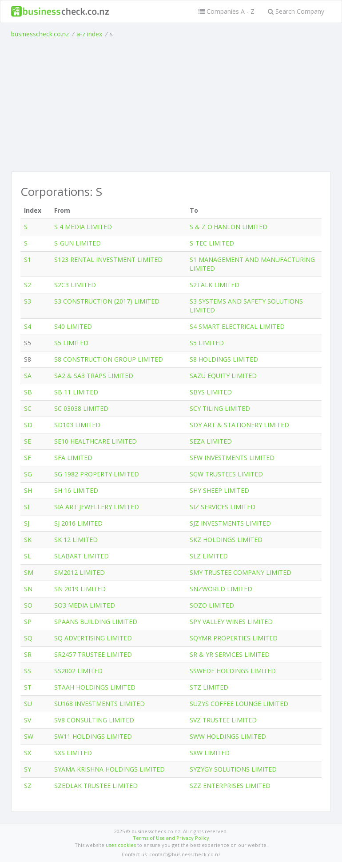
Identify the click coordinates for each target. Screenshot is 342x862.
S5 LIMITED (71, 343)
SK (28, 539)
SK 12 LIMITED (76, 539)
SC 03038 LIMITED (81, 408)
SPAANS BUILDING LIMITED (95, 621)
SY (27, 769)
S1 (27, 259)
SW (28, 736)
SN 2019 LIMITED (80, 589)
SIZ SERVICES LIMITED (222, 507)
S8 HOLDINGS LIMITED (224, 359)
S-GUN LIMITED (77, 243)
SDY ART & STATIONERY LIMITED (239, 425)
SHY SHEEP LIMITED (219, 490)
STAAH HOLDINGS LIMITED (94, 687)
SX (27, 753)
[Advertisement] (171, 105)
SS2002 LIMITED (78, 671)
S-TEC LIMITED (212, 243)
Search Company (296, 11)
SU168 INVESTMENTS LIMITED (99, 703)
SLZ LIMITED (209, 556)
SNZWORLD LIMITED (221, 589)
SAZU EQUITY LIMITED (223, 375)
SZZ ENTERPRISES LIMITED (230, 785)
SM (28, 572)
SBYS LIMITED (211, 392)
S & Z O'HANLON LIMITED (228, 226)
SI (26, 507)
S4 (27, 326)
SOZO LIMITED (212, 605)
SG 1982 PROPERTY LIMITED (96, 474)
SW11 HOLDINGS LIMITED (93, 736)
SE (27, 441)
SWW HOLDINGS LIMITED (228, 736)
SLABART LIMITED (81, 556)
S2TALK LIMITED (214, 285)
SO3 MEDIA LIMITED (84, 605)
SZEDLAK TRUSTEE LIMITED (96, 785)
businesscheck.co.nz (40, 34)
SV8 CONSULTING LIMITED (94, 720)
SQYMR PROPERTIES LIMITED (234, 638)
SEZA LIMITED (211, 441)
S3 (27, 301)
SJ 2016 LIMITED (78, 523)
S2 (27, 285)
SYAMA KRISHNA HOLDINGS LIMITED (109, 769)
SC (28, 408)
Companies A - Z (227, 11)
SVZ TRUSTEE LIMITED (223, 720)
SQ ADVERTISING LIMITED (93, 638)
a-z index (89, 34)
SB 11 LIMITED (76, 392)
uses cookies (121, 845)
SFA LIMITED (73, 457)
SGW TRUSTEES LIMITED (226, 474)
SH (28, 490)
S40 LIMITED (73, 326)
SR (28, 654)
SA (28, 375)
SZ (28, 785)
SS (27, 671)
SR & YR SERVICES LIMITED (230, 654)
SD (28, 425)
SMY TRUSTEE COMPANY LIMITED (240, 572)
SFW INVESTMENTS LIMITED (232, 457)
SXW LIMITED (210, 753)
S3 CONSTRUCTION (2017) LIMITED (106, 301)
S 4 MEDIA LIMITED (83, 226)
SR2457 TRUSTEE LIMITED (93, 654)
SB (28, 392)
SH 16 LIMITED (76, 490)
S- (27, 243)
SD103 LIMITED (77, 425)
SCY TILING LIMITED (220, 408)
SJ (26, 523)
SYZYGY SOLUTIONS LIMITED (233, 769)
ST (28, 687)
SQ (28, 638)
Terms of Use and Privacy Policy (171, 838)
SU (28, 703)
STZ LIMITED (209, 687)
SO (28, 605)
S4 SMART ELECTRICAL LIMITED (237, 326)
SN (28, 589)
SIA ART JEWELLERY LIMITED (96, 507)
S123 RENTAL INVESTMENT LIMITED (108, 259)
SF (27, 457)
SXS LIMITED (73, 753)
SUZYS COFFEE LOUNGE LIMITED (239, 703)
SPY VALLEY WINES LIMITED (231, 621)
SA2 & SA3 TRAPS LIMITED (93, 375)
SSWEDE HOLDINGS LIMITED (233, 671)
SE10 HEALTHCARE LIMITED (95, 441)
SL (27, 556)
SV (27, 720)
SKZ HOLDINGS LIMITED (226, 539)
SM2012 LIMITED (79, 572)
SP (28, 621)
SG (28, 474)
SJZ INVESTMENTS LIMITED (230, 523)
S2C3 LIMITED (75, 285)
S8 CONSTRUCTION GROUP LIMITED (108, 359)
